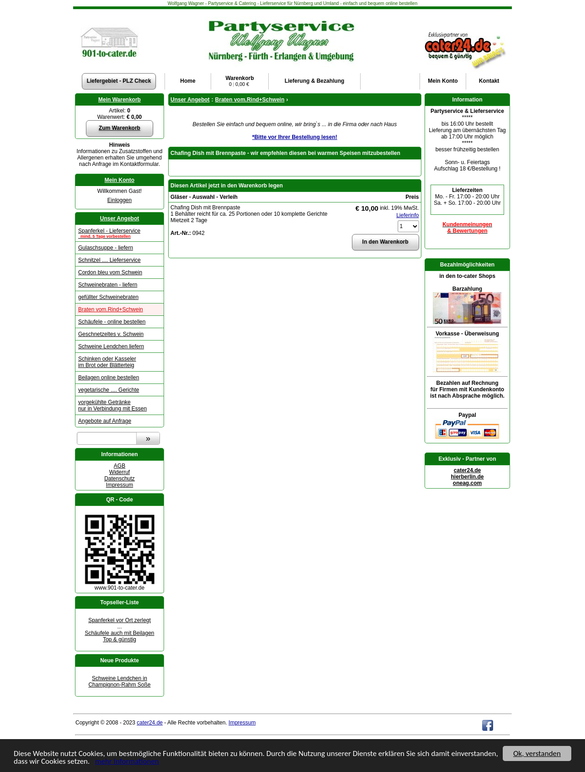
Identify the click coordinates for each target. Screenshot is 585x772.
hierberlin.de (467, 477)
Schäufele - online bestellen (111, 322)
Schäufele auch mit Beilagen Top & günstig (119, 636)
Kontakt (489, 81)
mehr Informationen (127, 762)
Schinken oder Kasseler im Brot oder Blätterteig (107, 362)
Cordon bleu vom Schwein (110, 272)
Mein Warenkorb (119, 99)
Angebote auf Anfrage (104, 421)
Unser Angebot (119, 218)
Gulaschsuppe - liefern (105, 248)
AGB (119, 466)
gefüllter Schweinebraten (108, 297)
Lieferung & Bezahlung (315, 81)
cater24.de (467, 470)
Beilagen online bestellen (108, 377)
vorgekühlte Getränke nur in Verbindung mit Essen (112, 405)
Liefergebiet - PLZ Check (119, 81)
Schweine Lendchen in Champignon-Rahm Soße (119, 681)
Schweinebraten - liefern (107, 285)
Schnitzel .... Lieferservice (109, 260)
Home (187, 81)
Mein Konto (119, 180)
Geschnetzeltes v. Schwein (111, 334)
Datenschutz (119, 478)
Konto (442, 81)
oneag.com (467, 483)
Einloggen (119, 200)
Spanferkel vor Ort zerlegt (119, 620)
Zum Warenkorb (119, 128)
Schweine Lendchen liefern (111, 346)
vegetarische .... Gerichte (108, 390)
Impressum (119, 485)
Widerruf (119, 472)
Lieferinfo (407, 215)
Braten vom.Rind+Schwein (110, 309)
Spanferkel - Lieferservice (119, 233)
